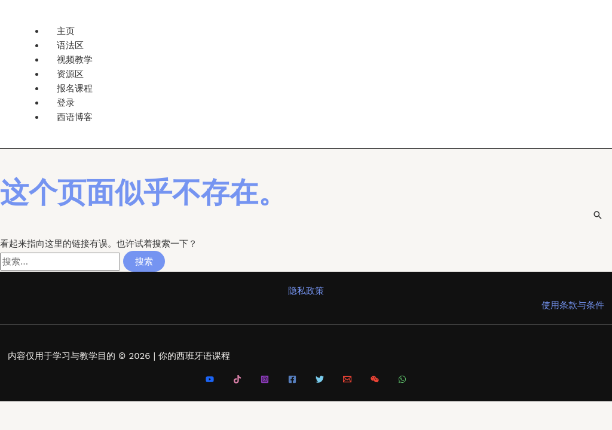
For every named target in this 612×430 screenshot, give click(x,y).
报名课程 (75, 88)
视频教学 (75, 59)
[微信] (375, 380)
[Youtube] (210, 380)
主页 (66, 31)
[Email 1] (347, 380)
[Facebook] (292, 380)
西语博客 (75, 117)
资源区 (70, 74)
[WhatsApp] (402, 380)
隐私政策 (306, 290)
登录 (66, 102)
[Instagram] (265, 380)
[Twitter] (320, 380)
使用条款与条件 (572, 305)
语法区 (70, 45)
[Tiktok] (237, 380)
